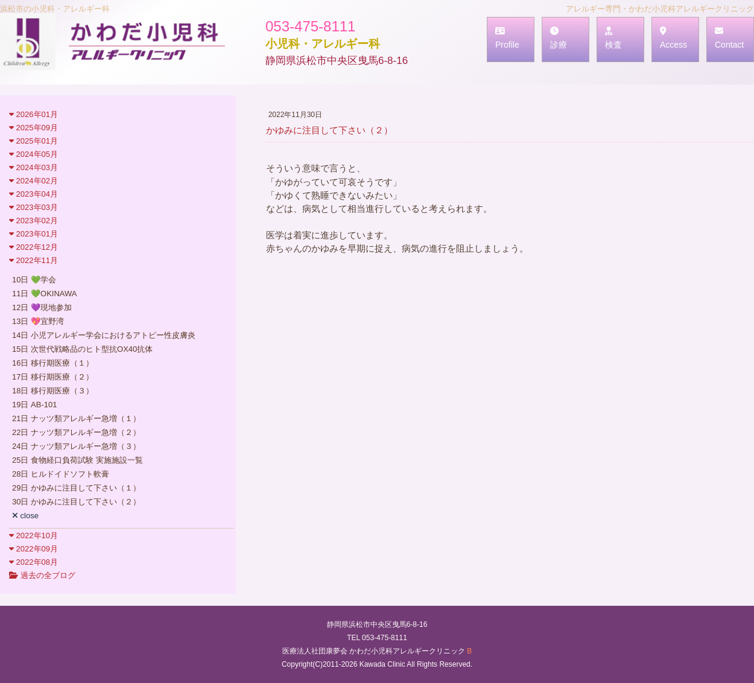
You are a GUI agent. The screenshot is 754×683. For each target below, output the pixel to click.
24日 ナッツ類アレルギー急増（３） (76, 446)
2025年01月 (33, 140)
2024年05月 (33, 154)
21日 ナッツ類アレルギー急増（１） (76, 418)
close (25, 515)
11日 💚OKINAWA (44, 293)
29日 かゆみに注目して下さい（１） (76, 487)
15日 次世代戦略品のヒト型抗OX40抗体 (82, 349)
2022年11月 (33, 260)
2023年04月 (33, 194)
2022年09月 (33, 548)
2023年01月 (33, 233)
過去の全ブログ (42, 575)
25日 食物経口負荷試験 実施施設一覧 (77, 460)
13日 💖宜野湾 (38, 321)
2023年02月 (33, 220)
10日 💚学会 (34, 279)
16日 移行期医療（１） (52, 362)
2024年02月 (33, 180)
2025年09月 (33, 127)
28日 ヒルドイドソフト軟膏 (60, 473)
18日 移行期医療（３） (52, 390)
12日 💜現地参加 (42, 307)
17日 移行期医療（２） (52, 376)
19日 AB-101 (34, 404)
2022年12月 (33, 247)
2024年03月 (33, 167)
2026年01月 (33, 114)
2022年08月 (33, 562)
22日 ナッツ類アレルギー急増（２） (76, 432)
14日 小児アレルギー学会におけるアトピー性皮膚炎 (103, 335)
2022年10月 (33, 535)
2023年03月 (33, 207)
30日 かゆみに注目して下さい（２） (76, 501)
